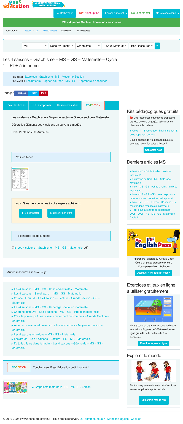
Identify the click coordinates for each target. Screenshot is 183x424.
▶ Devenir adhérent (61, 213)
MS (37, 31)
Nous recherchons (166, 13)
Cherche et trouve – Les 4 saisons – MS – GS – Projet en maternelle (56, 311)
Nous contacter (140, 13)
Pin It (43, 93)
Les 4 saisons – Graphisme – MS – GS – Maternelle (50, 247)
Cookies (136, 418)
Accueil (28, 31)
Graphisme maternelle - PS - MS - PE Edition (63, 387)
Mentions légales (118, 418)
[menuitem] (64, 13)
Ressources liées (68, 105)
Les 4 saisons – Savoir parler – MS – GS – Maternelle (47, 293)
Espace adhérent (114, 13)
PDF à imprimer (41, 105)
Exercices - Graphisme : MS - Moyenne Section (54, 76)
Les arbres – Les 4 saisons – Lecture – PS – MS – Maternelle (52, 339)
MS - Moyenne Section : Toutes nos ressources (91, 22)
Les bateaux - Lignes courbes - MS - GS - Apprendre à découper (66, 81)
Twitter (33, 93)
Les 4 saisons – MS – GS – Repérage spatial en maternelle (51, 307)
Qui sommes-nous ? (92, 418)
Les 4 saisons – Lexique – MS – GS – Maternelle (44, 334)
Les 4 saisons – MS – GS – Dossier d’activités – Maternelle (51, 289)
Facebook (21, 93)
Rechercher (64, 13)
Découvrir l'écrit (50, 31)
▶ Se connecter (30, 213)
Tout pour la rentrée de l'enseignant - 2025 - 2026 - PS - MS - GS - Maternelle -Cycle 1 (153, 214)
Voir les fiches (17, 105)
